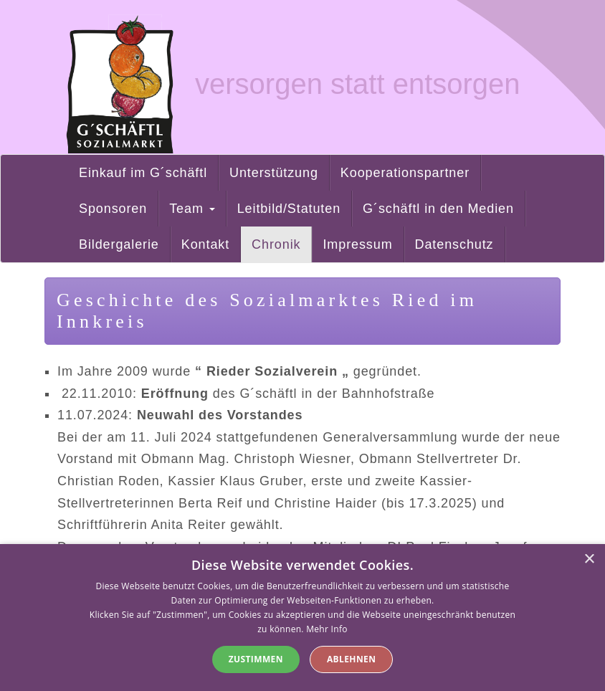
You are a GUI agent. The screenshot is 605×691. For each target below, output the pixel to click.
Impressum (357, 244)
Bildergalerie (119, 244)
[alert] (302, 617)
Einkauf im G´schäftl (143, 173)
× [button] (588, 559)
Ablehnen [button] (351, 659)
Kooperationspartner (405, 173)
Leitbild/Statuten (288, 208)
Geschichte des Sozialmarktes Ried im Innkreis (267, 311)
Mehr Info (327, 629)
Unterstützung (273, 173)
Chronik (276, 244)
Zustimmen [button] (256, 659)
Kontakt (205, 244)
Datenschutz (454, 244)
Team (192, 208)
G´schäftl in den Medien (438, 208)
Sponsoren (113, 208)
